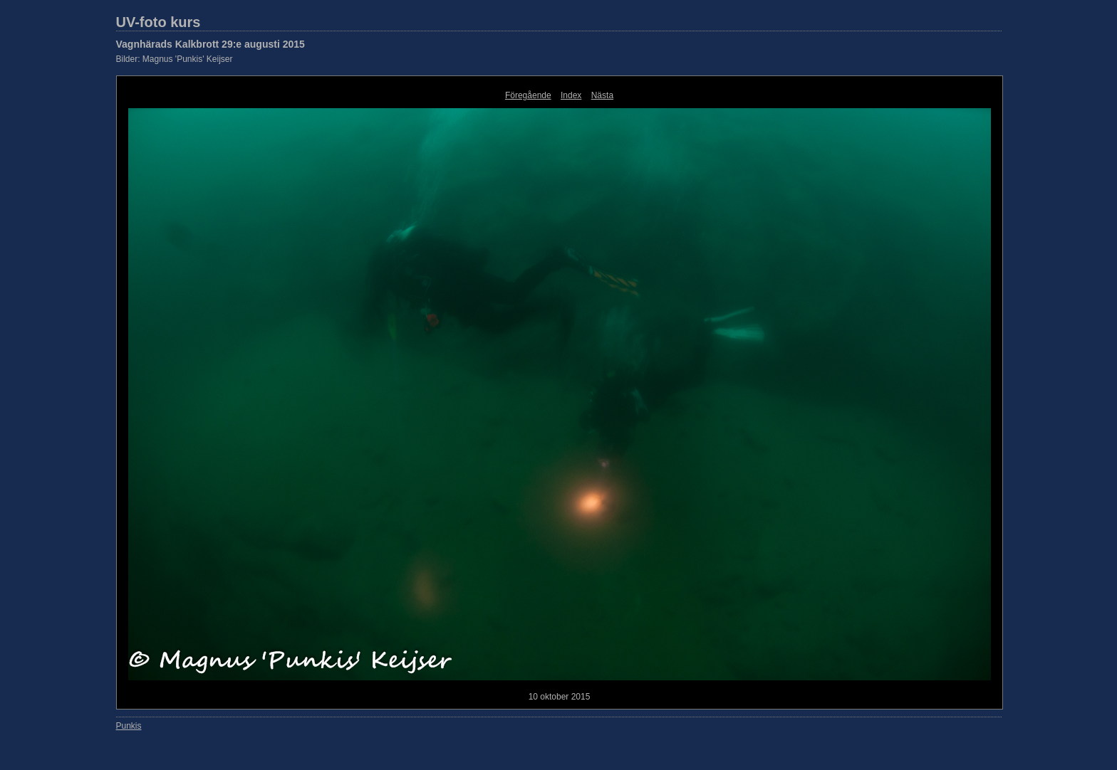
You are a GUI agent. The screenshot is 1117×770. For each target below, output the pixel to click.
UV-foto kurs (158, 22)
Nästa (602, 95)
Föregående (528, 95)
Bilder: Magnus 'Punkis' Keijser (174, 59)
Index (571, 95)
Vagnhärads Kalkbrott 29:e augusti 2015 (210, 44)
